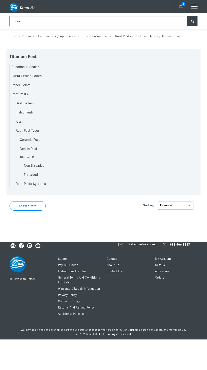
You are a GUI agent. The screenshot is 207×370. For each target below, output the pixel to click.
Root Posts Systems (31, 184)
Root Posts (123, 36)
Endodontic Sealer (25, 67)
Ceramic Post (30, 140)
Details (160, 265)
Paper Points (21, 85)
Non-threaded (34, 166)
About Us (113, 265)
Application (68, 36)
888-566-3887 (180, 244)
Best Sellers (25, 103)
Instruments (25, 112)
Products (28, 36)
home (14, 36)
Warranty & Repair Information (79, 288)
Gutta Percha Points (27, 76)
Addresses (162, 271)
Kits (18, 121)
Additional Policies (71, 313)
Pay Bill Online (68, 265)
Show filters (27, 206)
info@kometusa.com (140, 244)
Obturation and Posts (95, 36)
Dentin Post (28, 149)
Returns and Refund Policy (76, 307)
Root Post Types (146, 36)
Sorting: (149, 205)
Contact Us (114, 271)
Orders (159, 277)
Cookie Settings (69, 301)
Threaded (31, 175)
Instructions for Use (72, 271)
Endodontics (47, 36)
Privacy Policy (67, 295)
